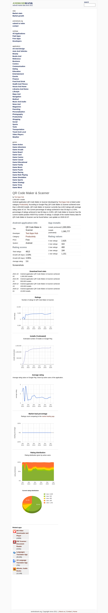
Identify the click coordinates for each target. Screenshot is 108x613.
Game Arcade (18, 150)
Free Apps (17, 39)
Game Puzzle (18, 170)
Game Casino (18, 157)
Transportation (18, 129)
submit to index (19, 23)
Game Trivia (17, 185)
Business (16, 61)
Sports (15, 124)
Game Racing (18, 172)
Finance (16, 79)
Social (15, 122)
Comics (16, 64)
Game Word (17, 187)
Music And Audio (19, 102)
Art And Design (19, 49)
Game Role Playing (20, 175)
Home (75, 611)
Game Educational (20, 162)
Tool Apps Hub (19, 197)
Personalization (19, 112)
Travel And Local (19, 132)
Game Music (17, 167)
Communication (19, 66)
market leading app (48, 416)
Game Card (17, 155)
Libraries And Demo (21, 89)
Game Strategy (18, 182)
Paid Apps (17, 36)
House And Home (19, 86)
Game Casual (18, 160)
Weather (16, 137)
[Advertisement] (62, 3)
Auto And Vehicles (20, 51)
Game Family (18, 165)
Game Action (18, 145)
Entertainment (18, 74)
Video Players (18, 134)
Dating (15, 69)
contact (16, 26)
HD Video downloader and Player (23, 533)
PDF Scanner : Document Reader (22, 543)
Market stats (17, 13)
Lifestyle (16, 92)
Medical (16, 99)
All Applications (19, 33)
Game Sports (18, 180)
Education (17, 71)
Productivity (23, 204)
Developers (17, 41)
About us (62, 611)
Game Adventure (19, 147)
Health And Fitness (20, 84)
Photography (18, 114)
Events (15, 76)
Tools (15, 127)
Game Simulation (19, 177)
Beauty (15, 54)
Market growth (18, 16)
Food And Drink (19, 81)
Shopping (16, 119)
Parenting (16, 109)
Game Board (18, 152)
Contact (69, 611)
